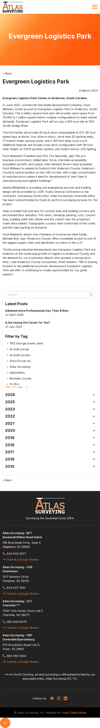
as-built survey (19, 349)
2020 (50, 430)
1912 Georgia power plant (26, 343)
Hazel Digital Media (74, 712)
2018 (50, 445)
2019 (50, 437)
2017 (50, 452)
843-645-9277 (14, 553)
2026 (50, 394)
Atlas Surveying (20, 366)
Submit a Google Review (21, 559)
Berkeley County (20, 378)
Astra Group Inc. (21, 361)
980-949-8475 (15, 622)
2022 (50, 416)
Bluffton (15, 384)
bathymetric (17, 372)
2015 (50, 466)
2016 (50, 459)
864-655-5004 (14, 656)
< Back (7, 73)
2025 (50, 402)
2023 (50, 409)
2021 (50, 423)
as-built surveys (20, 355)
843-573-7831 (14, 587)
